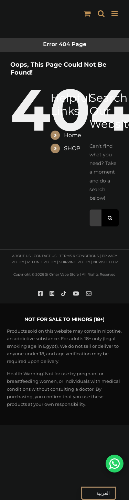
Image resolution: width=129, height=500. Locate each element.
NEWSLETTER (105, 262)
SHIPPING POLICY (74, 262)
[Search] (110, 217)
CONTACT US (45, 256)
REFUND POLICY (41, 262)
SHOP (72, 148)
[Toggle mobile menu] (115, 13)
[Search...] (95, 217)
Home (72, 135)
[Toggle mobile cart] (87, 13)
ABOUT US (21, 256)
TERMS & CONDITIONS (79, 256)
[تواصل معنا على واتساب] (114, 464)
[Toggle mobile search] (101, 13)
